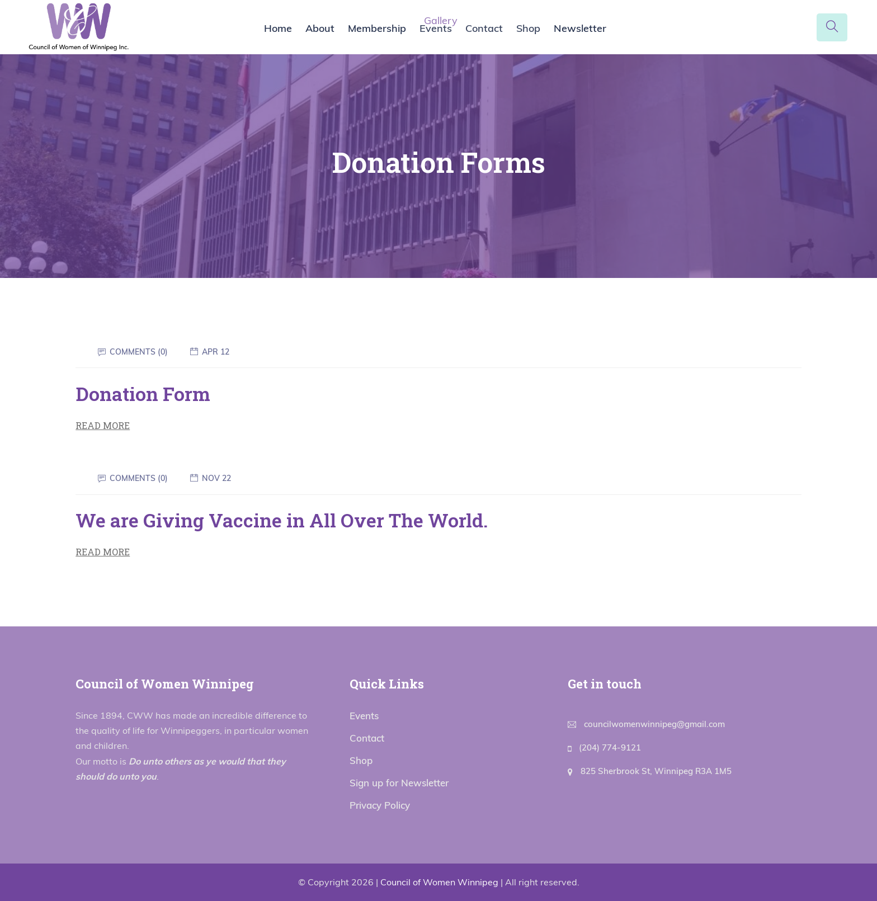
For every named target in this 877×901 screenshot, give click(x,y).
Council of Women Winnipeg (439, 882)
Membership (377, 28)
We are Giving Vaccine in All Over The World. (282, 519)
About (319, 28)
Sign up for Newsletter (399, 783)
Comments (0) (139, 352)
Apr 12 (215, 352)
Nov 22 (216, 478)
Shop (528, 28)
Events (435, 28)
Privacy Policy (380, 805)
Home (278, 28)
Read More (103, 425)
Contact (484, 28)
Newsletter (580, 28)
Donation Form (143, 393)
